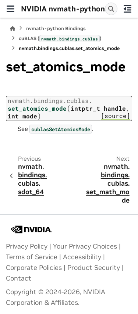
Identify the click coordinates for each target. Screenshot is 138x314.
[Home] (12, 28)
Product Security (93, 268)
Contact (18, 278)
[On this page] (127, 9)
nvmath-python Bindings (56, 28)
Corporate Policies (34, 268)
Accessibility (82, 257)
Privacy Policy (26, 246)
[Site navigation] (10, 9)
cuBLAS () (60, 38)
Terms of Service (31, 257)
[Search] (111, 9)
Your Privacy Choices (85, 246)
